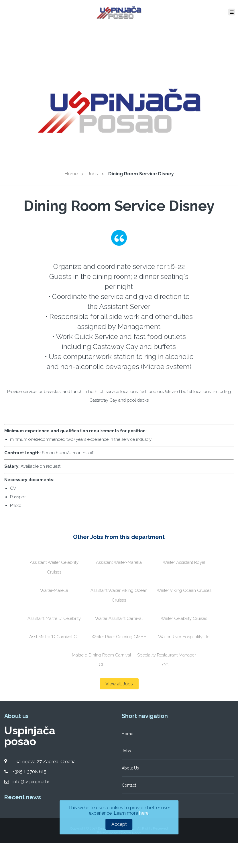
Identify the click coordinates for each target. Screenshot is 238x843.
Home (71, 173)
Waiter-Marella (54, 590)
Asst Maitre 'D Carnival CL (54, 636)
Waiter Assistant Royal (184, 562)
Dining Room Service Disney (141, 173)
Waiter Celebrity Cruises (184, 618)
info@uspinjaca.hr (31, 781)
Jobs (93, 173)
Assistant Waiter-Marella (119, 562)
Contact (129, 785)
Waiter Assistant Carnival (119, 618)
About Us (130, 768)
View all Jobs (119, 684)
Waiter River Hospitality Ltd (184, 636)
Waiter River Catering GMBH (119, 636)
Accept (119, 824)
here (143, 813)
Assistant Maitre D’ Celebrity (54, 618)
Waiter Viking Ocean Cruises (184, 590)
